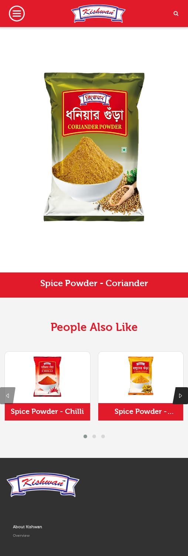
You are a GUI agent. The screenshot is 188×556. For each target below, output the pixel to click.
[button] (85, 436)
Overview (21, 535)
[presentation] (8, 395)
